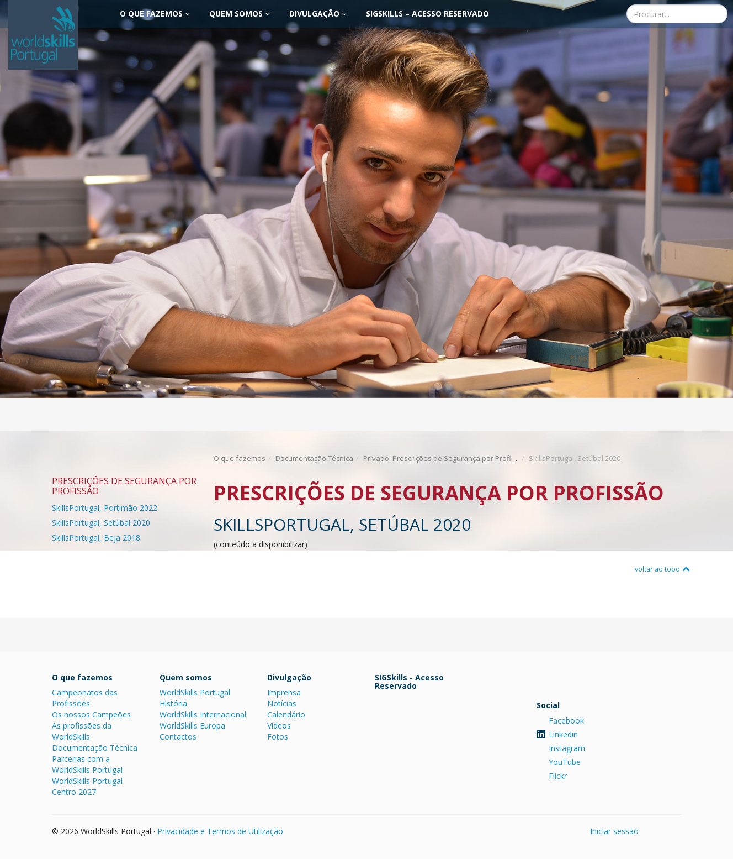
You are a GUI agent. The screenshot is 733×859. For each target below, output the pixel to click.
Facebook (566, 720)
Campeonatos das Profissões (85, 698)
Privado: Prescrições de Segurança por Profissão (445, 458)
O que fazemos (155, 13)
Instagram (567, 748)
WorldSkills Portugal (195, 692)
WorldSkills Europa (192, 725)
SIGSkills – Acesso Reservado (427, 13)
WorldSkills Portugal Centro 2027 (87, 786)
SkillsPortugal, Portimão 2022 (104, 507)
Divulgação (318, 13)
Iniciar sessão (614, 831)
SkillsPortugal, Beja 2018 (96, 537)
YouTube (565, 762)
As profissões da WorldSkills (81, 731)
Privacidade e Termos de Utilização (220, 831)
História (173, 703)
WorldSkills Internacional (203, 714)
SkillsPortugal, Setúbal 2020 (101, 522)
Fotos (277, 736)
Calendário (286, 714)
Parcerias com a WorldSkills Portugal (87, 764)
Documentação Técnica (314, 458)
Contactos (178, 736)
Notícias (281, 703)
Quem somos (239, 13)
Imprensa (284, 692)
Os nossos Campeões (91, 714)
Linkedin (563, 734)
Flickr (558, 776)
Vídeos (279, 725)
